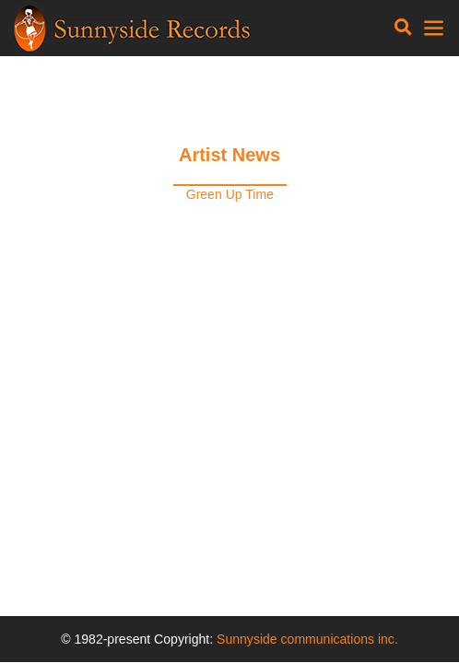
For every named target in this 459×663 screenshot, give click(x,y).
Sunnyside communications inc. (307, 639)
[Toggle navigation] (403, 27)
